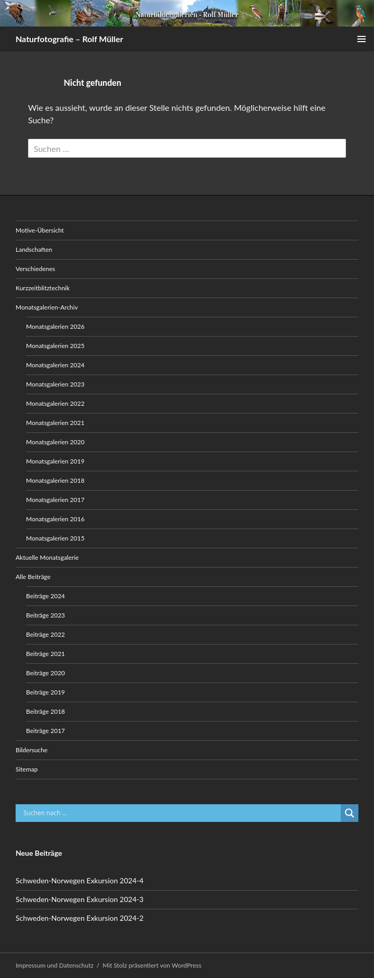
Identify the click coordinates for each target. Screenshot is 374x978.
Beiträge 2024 (45, 596)
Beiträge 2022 (45, 634)
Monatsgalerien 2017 (55, 500)
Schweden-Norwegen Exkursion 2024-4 (80, 880)
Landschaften (34, 249)
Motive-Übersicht (40, 230)
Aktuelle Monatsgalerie (47, 557)
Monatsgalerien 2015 (55, 538)
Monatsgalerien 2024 (55, 365)
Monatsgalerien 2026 (55, 326)
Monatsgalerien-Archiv (47, 307)
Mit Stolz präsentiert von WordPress (151, 965)
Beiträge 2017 (45, 731)
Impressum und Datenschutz (55, 965)
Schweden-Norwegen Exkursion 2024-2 (80, 917)
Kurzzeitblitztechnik (43, 288)
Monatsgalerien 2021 (55, 423)
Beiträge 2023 (45, 615)
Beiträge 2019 (45, 692)
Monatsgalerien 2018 (55, 480)
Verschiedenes (35, 269)
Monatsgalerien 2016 (55, 519)
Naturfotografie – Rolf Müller (69, 39)
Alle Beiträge (33, 577)
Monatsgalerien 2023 (55, 384)
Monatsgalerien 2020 (55, 442)
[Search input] (180, 813)
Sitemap (27, 769)
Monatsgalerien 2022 (55, 403)
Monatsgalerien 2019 (55, 461)
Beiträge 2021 (45, 654)
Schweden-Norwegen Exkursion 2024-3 (80, 899)
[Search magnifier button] (349, 813)
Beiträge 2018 (45, 711)
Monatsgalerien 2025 (55, 346)
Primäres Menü (361, 39)
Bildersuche (31, 750)
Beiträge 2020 (45, 673)
